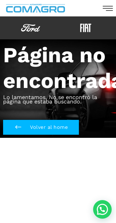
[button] (41, 127)
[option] (30, 28)
